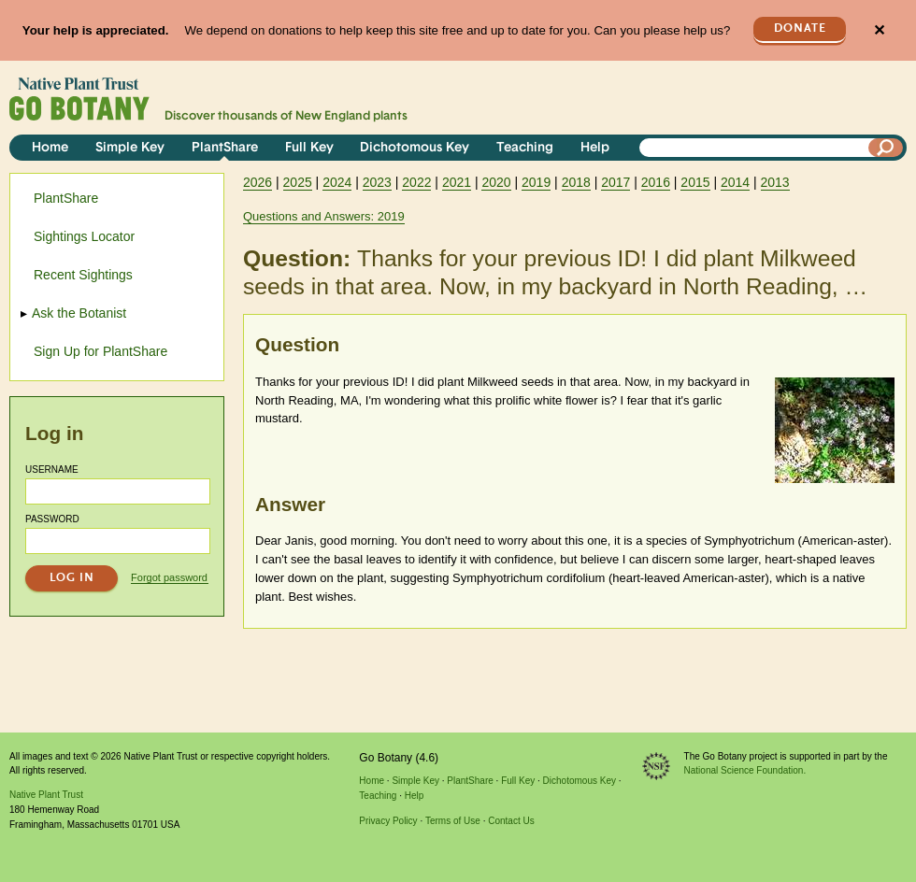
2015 (694, 182)
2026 (257, 182)
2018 (576, 182)
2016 (655, 182)
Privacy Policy (388, 821)
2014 (735, 182)
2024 (336, 182)
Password (52, 519)
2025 (297, 182)
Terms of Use (452, 821)
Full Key (309, 148)
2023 (377, 182)
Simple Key (130, 148)
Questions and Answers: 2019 (324, 216)
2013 (775, 182)
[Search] (886, 147)
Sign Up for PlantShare (100, 351)
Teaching (524, 148)
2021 (456, 182)
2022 (416, 182)
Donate (800, 28)
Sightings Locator (84, 236)
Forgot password (169, 577)
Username (52, 469)
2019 (536, 182)
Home (50, 148)
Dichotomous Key (414, 148)
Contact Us (511, 821)
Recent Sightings (83, 274)
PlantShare (225, 148)
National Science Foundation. (745, 770)
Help (594, 148)
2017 (615, 182)
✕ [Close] (879, 30)
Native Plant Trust (46, 795)
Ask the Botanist (80, 313)
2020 (495, 182)
